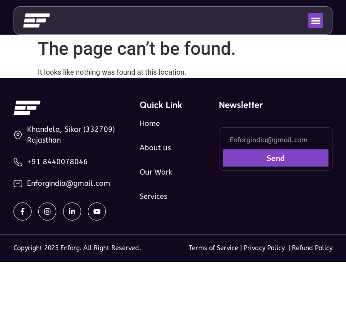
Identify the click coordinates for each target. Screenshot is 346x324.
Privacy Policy (266, 248)
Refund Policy (312, 248)
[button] (315, 20)
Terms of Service (213, 248)
